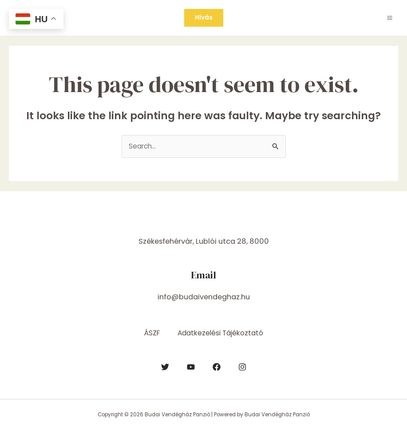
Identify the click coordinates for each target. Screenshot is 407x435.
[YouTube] (191, 367)
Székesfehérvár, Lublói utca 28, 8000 (203, 241)
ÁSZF (152, 333)
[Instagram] (242, 367)
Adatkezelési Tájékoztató (220, 333)
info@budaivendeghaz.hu (204, 297)
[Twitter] (165, 367)
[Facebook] (217, 367)
